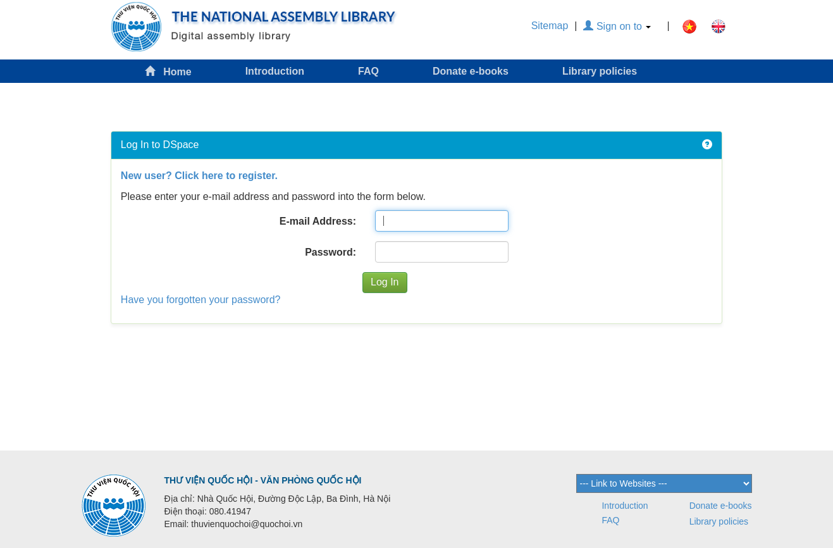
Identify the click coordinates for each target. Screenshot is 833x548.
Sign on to (617, 26)
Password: (330, 252)
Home (168, 71)
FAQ (368, 71)
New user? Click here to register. (199, 175)
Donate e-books (471, 71)
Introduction (274, 71)
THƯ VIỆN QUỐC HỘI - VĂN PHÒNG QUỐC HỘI (263, 480)
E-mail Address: (318, 221)
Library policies (599, 71)
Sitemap (550, 25)
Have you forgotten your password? (201, 299)
